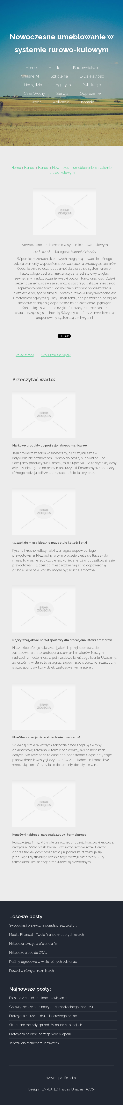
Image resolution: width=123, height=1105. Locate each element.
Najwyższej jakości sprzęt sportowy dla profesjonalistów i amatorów (62, 640)
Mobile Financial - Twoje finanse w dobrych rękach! (47, 935)
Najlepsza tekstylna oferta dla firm (34, 944)
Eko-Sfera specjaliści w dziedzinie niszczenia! (46, 737)
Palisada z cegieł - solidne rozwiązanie (37, 998)
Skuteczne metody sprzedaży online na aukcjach (45, 1025)
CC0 (90, 1089)
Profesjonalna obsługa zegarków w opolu (40, 1034)
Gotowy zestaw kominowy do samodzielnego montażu (51, 1007)
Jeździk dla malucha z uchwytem (34, 1043)
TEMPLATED (49, 1089)
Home (16, 168)
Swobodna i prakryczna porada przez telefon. (43, 925)
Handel (29, 168)
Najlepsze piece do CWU (28, 953)
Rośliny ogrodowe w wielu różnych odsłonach (44, 962)
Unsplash (78, 1089)
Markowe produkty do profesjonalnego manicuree (49, 445)
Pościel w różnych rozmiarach (31, 971)
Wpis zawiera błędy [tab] (56, 355)
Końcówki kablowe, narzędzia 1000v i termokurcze (49, 834)
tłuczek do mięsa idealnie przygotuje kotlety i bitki (49, 542)
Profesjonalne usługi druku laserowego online (43, 1016)
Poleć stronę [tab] (25, 355)
